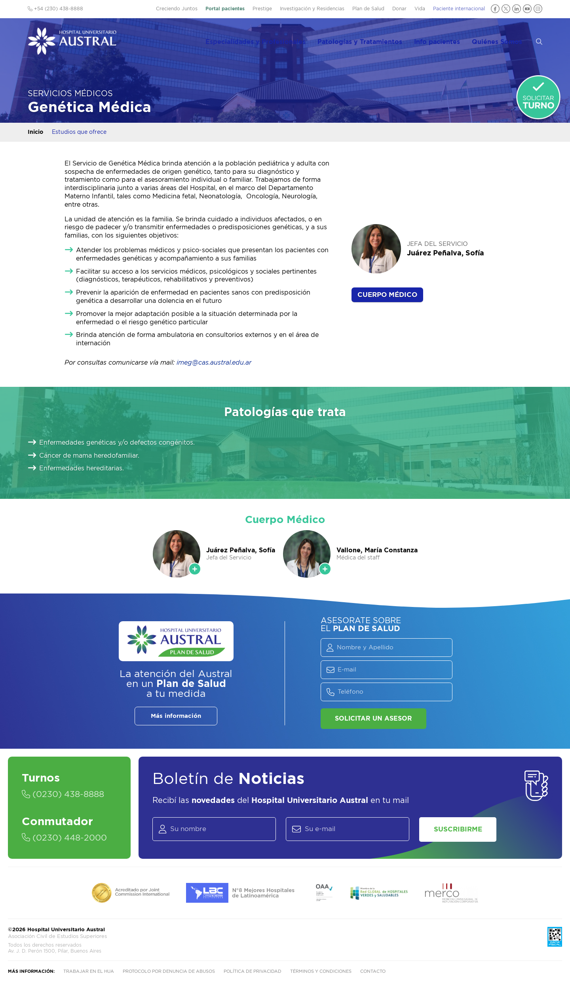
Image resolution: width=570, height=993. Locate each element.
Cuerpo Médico (387, 294)
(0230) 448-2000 (67, 838)
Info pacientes (445, 40)
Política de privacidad (252, 974)
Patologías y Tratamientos (369, 40)
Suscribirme (460, 830)
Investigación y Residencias (312, 8)
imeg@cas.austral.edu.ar (214, 363)
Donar (399, 8)
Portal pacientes (225, 8)
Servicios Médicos (70, 94)
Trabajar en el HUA (88, 974)
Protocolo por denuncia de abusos (169, 974)
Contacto (373, 974)
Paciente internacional (459, 8)
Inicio (35, 132)
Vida (419, 8)
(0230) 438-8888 (65, 794)
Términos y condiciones (321, 974)
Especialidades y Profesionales (267, 40)
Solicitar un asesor (373, 718)
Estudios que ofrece (79, 132)
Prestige (262, 8)
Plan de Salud (368, 8)
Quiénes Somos (504, 40)
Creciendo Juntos (177, 8)
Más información (176, 716)
